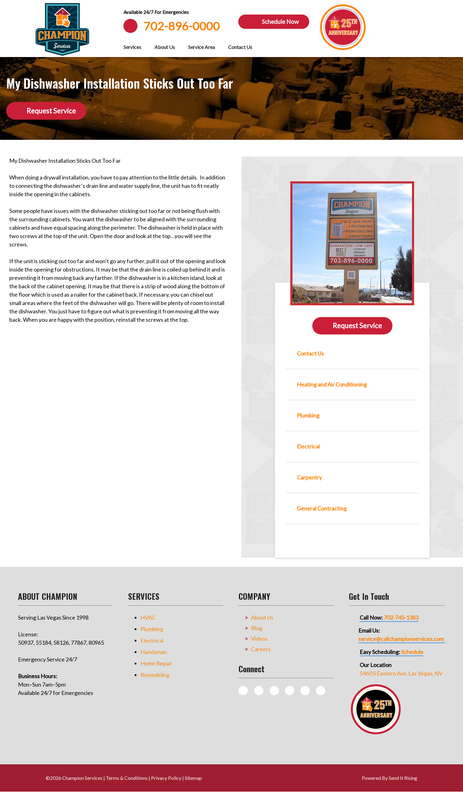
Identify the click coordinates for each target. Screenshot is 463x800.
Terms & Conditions (127, 778)
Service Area (201, 47)
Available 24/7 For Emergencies (156, 12)
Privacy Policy (166, 778)
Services (132, 47)
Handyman (154, 651)
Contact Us (240, 47)
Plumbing (152, 628)
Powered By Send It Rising (389, 778)
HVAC (148, 617)
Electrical (152, 640)
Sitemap (193, 778)
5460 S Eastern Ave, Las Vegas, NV (401, 673)
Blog (256, 628)
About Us (164, 47)
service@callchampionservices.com (401, 638)
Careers (260, 649)
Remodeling (155, 674)
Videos (259, 638)
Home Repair (156, 663)
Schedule (412, 651)
